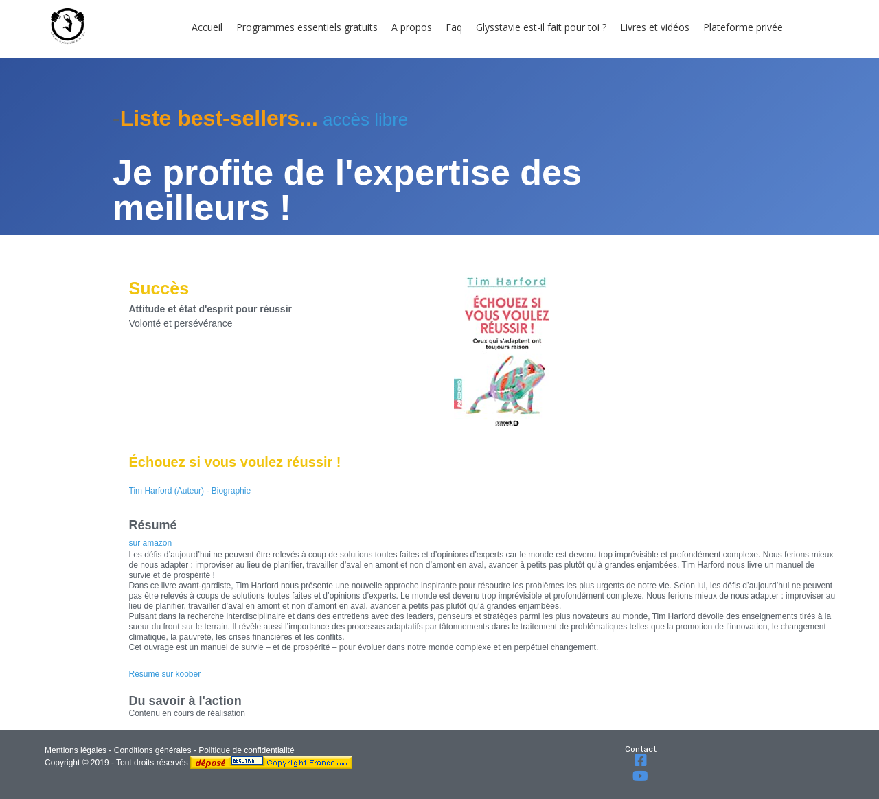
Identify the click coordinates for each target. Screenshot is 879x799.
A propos (411, 27)
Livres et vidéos (654, 27)
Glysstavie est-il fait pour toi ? (541, 27)
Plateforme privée (743, 27)
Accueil (207, 27)
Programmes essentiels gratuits (307, 27)
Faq (454, 27)
